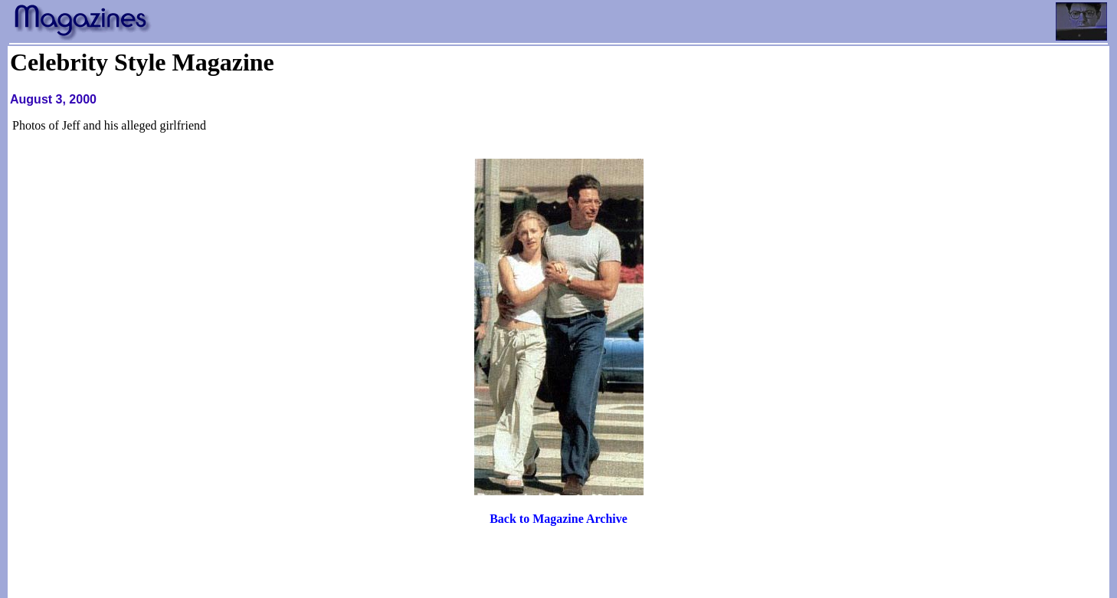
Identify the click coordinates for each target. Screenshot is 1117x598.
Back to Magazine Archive (558, 518)
